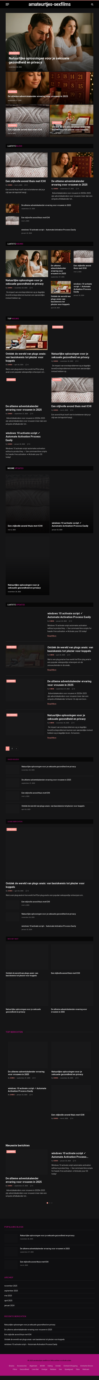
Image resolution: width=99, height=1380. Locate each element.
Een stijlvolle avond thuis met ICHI (25, 129)
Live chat (35, 1373)
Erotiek (58, 1370)
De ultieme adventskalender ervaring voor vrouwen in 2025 (38, 96)
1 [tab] (47, 1207)
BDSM (42, 1370)
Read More (51, 636)
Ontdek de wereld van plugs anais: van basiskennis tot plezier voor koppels (71, 128)
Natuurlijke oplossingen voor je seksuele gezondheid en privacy (39, 60)
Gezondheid (14, 53)
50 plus (11, 1370)
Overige (44, 1373)
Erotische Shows (86, 1370)
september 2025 (11, 1295)
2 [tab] (49, 1207)
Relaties (53, 1373)
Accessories (22, 1370)
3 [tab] (52, 1207)
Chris (10, 185)
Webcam (85, 1373)
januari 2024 (9, 1310)
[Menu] (7, 4)
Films (15, 1373)
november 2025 (10, 1290)
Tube (78, 1373)
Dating (50, 1370)
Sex (60, 1373)
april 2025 (8, 1305)
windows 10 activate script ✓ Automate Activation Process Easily (48, 230)
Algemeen (12, 91)
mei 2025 (8, 1300)
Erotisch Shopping (70, 1370)
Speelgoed (57, 122)
